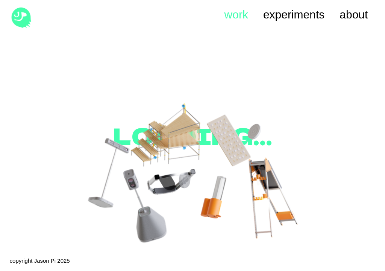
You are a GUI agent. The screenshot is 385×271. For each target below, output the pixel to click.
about (354, 14)
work (236, 14)
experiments (293, 14)
